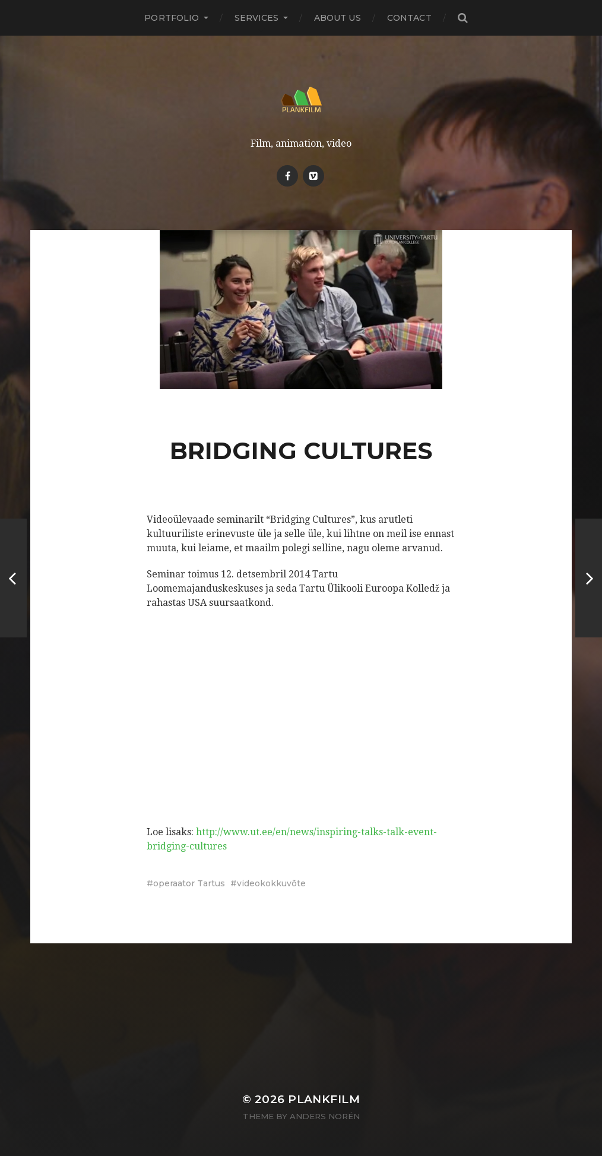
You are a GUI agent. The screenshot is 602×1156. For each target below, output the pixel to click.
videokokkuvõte (271, 883)
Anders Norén (325, 1116)
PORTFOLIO (171, 17)
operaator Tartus (189, 883)
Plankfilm (324, 1099)
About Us (337, 17)
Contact (409, 17)
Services (257, 17)
